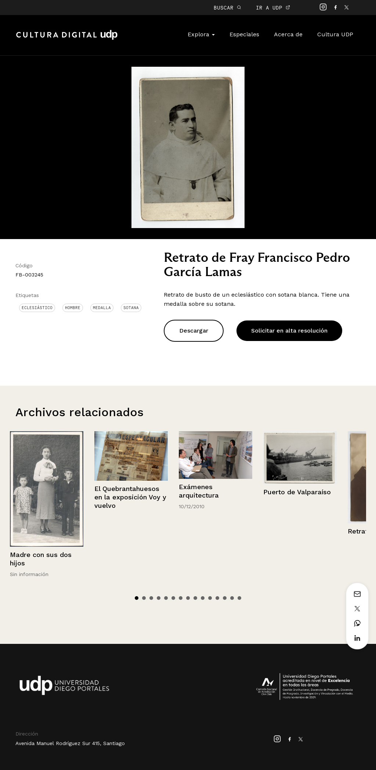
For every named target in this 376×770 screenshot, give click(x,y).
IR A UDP (273, 7)
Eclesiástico (37, 307)
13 (225, 598)
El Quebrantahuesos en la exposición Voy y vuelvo (130, 497)
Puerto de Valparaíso (297, 492)
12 (217, 598)
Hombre (72, 307)
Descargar (193, 330)
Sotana (131, 307)
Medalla (102, 307)
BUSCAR (227, 7)
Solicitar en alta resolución (289, 330)
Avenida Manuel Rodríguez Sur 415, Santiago (70, 743)
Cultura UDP (335, 34)
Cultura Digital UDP (66, 39)
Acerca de (288, 34)
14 (232, 598)
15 (239, 598)
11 (210, 598)
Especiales (244, 34)
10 (203, 598)
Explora (201, 34)
